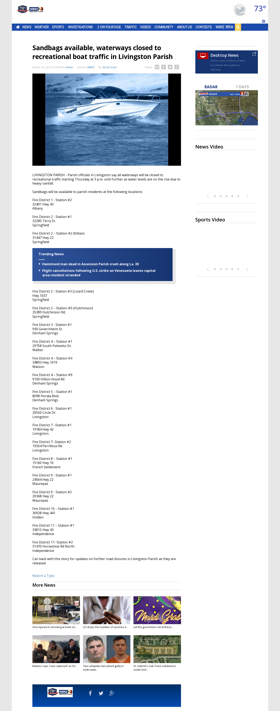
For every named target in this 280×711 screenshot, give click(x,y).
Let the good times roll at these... (153, 627)
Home (18, 27)
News (26, 27)
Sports (58, 27)
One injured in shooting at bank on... (54, 627)
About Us (184, 27)
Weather (42, 27)
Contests (204, 27)
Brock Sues (110, 67)
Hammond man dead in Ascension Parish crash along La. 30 (90, 264)
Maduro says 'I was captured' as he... (54, 666)
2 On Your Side (109, 27)
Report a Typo (43, 575)
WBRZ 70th (224, 27)
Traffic (131, 27)
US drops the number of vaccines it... (105, 627)
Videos (145, 27)
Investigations (80, 27)
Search (238, 27)
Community (164, 27)
